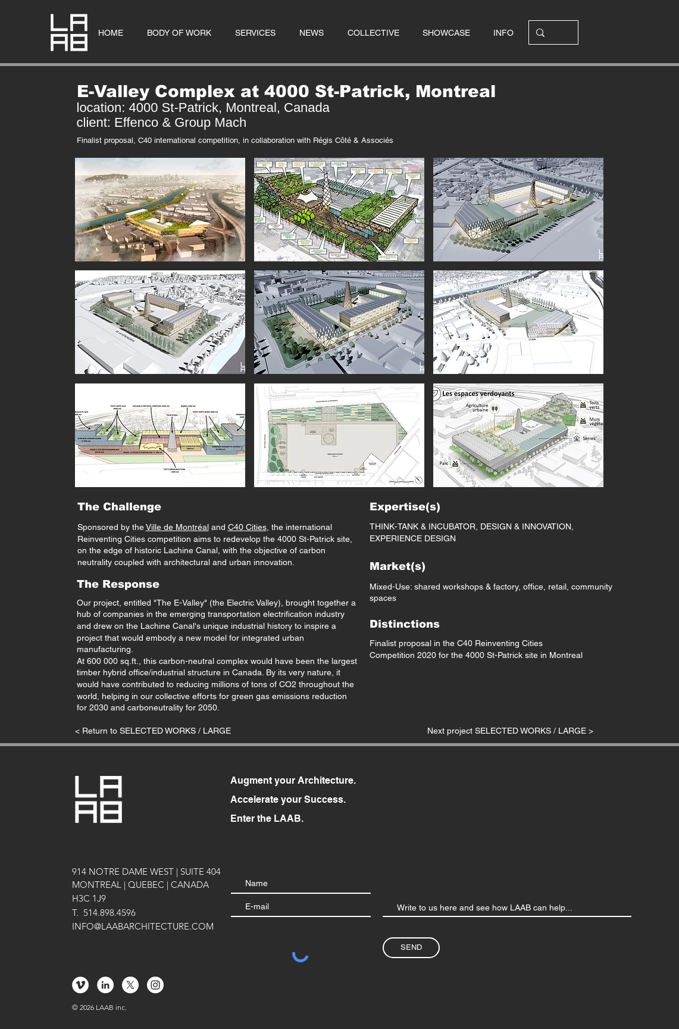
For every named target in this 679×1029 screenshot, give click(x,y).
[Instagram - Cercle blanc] (155, 985)
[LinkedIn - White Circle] (105, 985)
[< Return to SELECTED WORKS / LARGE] (153, 731)
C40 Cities (247, 527)
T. (75, 912)
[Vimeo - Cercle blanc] (80, 985)
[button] (160, 209)
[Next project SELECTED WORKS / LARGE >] (510, 731)
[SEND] (411, 947)
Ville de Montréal (177, 527)
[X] (130, 985)
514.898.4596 (109, 912)
